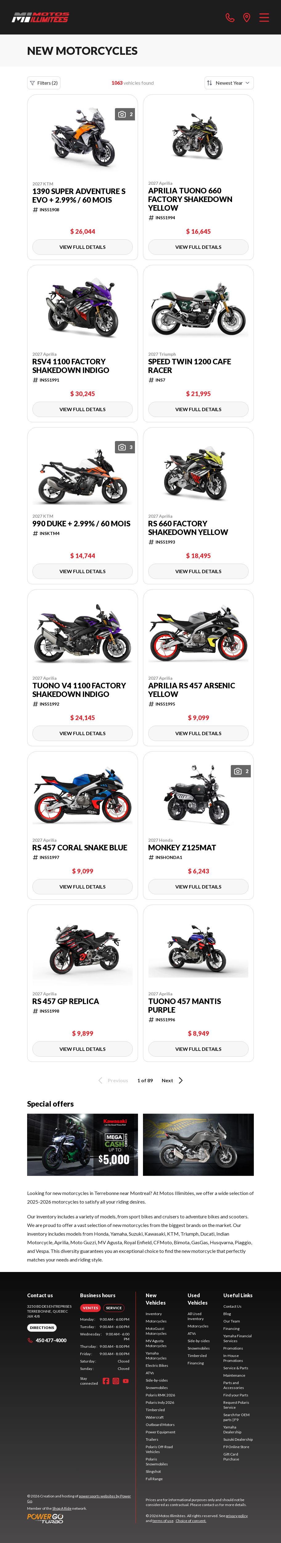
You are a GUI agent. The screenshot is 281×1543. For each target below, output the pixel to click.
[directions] (247, 17)
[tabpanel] (104, 1344)
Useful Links (238, 1295)
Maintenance (234, 1375)
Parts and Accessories (233, 1385)
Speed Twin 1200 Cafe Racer (189, 366)
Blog (227, 1313)
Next (173, 1080)
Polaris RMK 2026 (160, 1395)
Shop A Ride (61, 1508)
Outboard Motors (160, 1424)
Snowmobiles (157, 1387)
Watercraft (155, 1417)
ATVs (150, 1373)
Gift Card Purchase (231, 1456)
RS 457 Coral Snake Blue (79, 847)
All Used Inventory (196, 1316)
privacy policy (237, 1515)
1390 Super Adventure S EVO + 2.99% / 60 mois (78, 195)
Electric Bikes (157, 1365)
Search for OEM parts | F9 (236, 1417)
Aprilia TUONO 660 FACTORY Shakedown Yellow (190, 199)
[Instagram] (116, 1381)
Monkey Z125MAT (182, 847)
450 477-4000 (46, 1340)
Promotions (233, 1348)
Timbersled (155, 1409)
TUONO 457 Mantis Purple (184, 1005)
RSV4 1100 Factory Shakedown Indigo (70, 366)
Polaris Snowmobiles (157, 1461)
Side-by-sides (157, 1380)
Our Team (231, 1321)
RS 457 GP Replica (65, 1001)
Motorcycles (156, 1321)
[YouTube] (125, 1381)
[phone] (230, 17)
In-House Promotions (233, 1358)
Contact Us (232, 1306)
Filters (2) (44, 83)
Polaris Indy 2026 (160, 1402)
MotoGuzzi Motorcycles (156, 1331)
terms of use (163, 1520)
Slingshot (153, 1471)
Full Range (154, 1478)
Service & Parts (235, 1368)
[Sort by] (229, 82)
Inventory (154, 1313)
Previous (112, 1080)
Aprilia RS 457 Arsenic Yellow (191, 690)
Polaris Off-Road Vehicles (159, 1449)
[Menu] (264, 17)
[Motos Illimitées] (40, 17)
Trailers (152, 1439)
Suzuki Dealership (238, 1439)
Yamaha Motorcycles (156, 1355)
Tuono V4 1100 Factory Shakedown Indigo (79, 690)
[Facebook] (106, 1381)
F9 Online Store (236, 1446)
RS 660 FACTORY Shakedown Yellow (188, 528)
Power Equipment (160, 1432)
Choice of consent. (191, 1520)
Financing (196, 1363)
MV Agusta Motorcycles (156, 1343)
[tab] (90, 1308)
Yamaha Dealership (232, 1429)
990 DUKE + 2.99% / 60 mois (81, 523)
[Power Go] (81, 1518)
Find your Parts (235, 1395)
